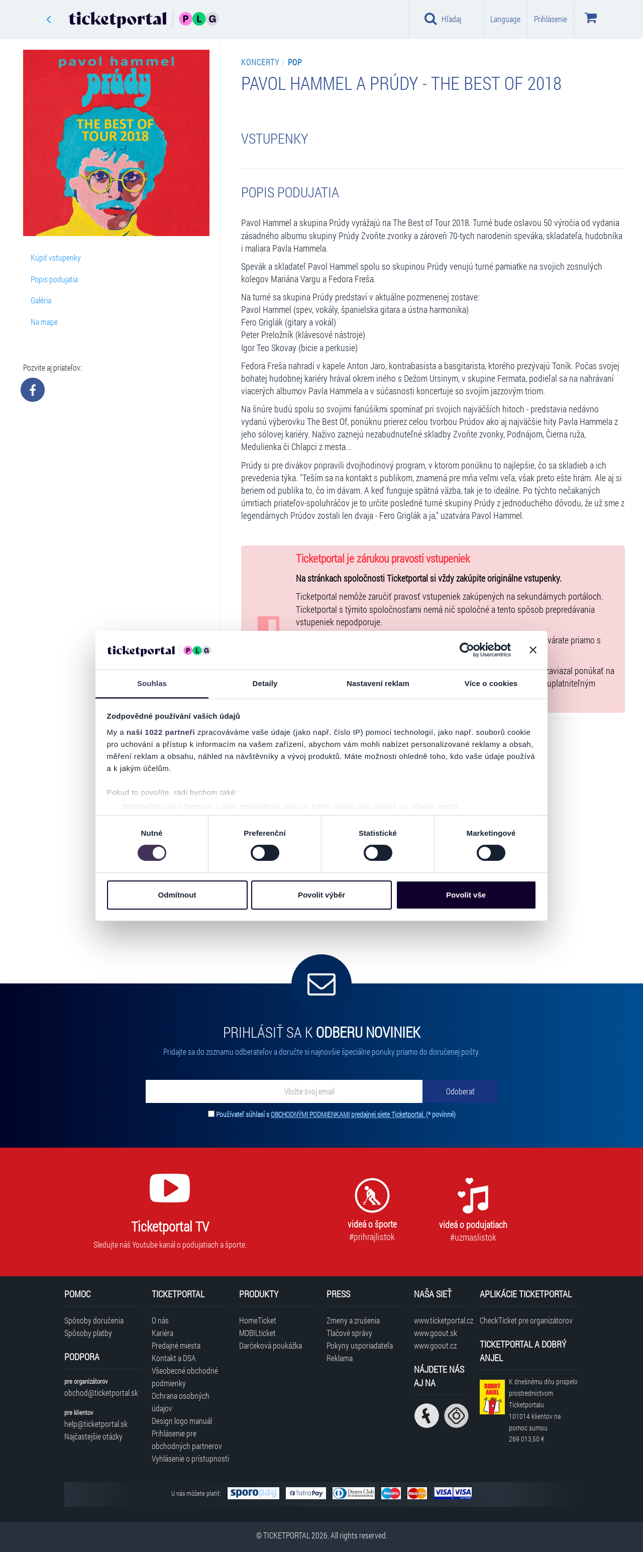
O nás (160, 1320)
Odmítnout (177, 895)
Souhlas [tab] (152, 683)
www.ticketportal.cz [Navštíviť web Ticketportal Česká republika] (442, 1320)
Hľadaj (442, 18)
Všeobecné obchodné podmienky (185, 1376)
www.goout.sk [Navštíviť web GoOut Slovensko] (435, 1332)
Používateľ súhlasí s (336, 1114)
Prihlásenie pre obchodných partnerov (187, 1439)
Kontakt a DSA (174, 1358)
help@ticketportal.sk (96, 1423)
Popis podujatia (54, 279)
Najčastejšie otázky (93, 1436)
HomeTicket (257, 1320)
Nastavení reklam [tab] (378, 683)
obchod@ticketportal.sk (101, 1392)
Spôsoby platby (88, 1332)
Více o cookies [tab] (491, 683)
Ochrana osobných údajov (180, 1401)
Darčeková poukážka (270, 1345)
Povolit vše (466, 895)
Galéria (41, 300)
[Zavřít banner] (533, 649)
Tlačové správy (349, 1332)
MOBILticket (257, 1332)
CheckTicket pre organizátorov (526, 1320)
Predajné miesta (176, 1345)
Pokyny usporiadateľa (360, 1345)
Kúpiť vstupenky (56, 257)
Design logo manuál (182, 1420)
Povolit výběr (321, 895)
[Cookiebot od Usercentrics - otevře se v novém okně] (467, 649)
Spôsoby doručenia (94, 1320)
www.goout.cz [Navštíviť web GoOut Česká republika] (435, 1345)
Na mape (44, 321)
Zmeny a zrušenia (353, 1320)
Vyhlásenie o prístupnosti (190, 1458)
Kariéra (162, 1332)
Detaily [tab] (265, 683)
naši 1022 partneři (161, 732)
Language (505, 19)
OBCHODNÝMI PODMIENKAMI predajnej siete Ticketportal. (348, 1114)
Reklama (340, 1358)
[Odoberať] (460, 1091)
